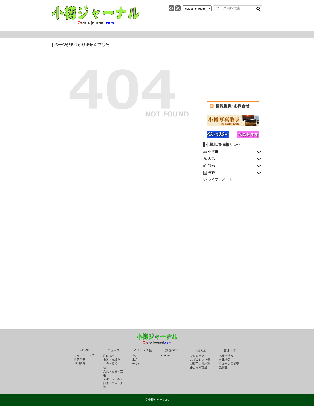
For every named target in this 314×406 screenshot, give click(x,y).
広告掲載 (79, 359)
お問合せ (79, 363)
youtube (166, 355)
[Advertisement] (232, 70)
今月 (135, 355)
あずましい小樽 (200, 359)
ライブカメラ (220, 179)
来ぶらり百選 (198, 367)
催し (106, 367)
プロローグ (197, 355)
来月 (135, 359)
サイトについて (84, 355)
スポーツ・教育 (113, 379)
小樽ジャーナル (95, 15)
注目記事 (108, 355)
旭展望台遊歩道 (200, 363)
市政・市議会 (111, 359)
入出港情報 (226, 355)
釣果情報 (224, 359)
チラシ (136, 363)
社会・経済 (110, 363)
